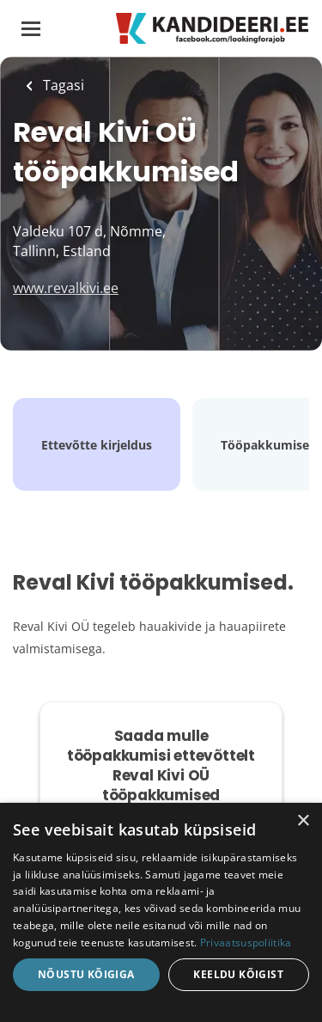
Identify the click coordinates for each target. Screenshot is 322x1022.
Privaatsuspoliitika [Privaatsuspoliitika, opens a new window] (246, 942)
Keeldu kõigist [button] (238, 974)
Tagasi (61, 85)
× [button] (302, 821)
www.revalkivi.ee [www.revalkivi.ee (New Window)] (65, 287)
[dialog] (161, 912)
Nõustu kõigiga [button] (86, 974)
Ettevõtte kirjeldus (96, 445)
